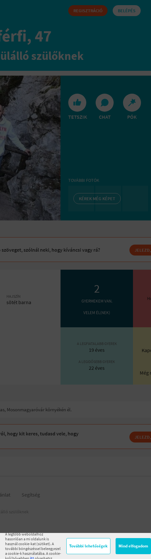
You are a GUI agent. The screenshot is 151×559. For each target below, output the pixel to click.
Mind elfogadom (133, 546)
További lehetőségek (88, 546)
